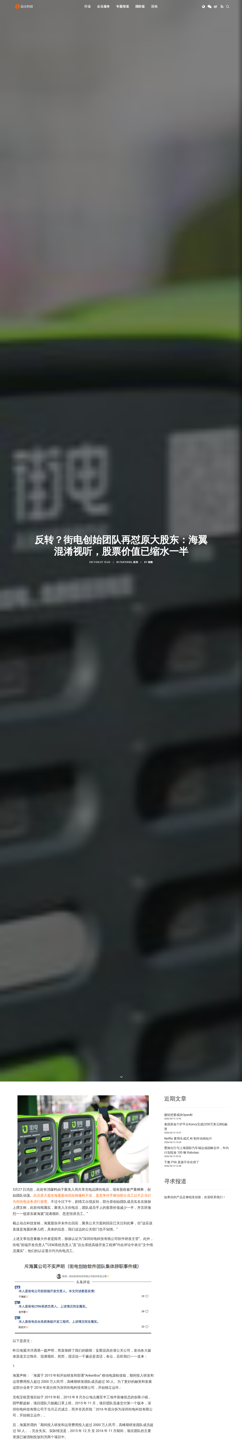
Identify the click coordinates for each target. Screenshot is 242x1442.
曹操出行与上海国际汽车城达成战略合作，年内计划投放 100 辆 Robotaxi (196, 1077)
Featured (126, 525)
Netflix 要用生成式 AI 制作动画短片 (188, 1065)
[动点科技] (25, 8)
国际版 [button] (140, 8)
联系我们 (216, 1124)
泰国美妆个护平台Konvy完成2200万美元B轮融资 (195, 1053)
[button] (203, 8)
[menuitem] (88, 8)
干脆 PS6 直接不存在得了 (181, 1089)
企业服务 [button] (103, 8)
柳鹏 (150, 525)
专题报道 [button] (122, 8)
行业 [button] (87, 8)
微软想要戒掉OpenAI (178, 1041)
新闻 (135, 525)
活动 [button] (154, 8)
